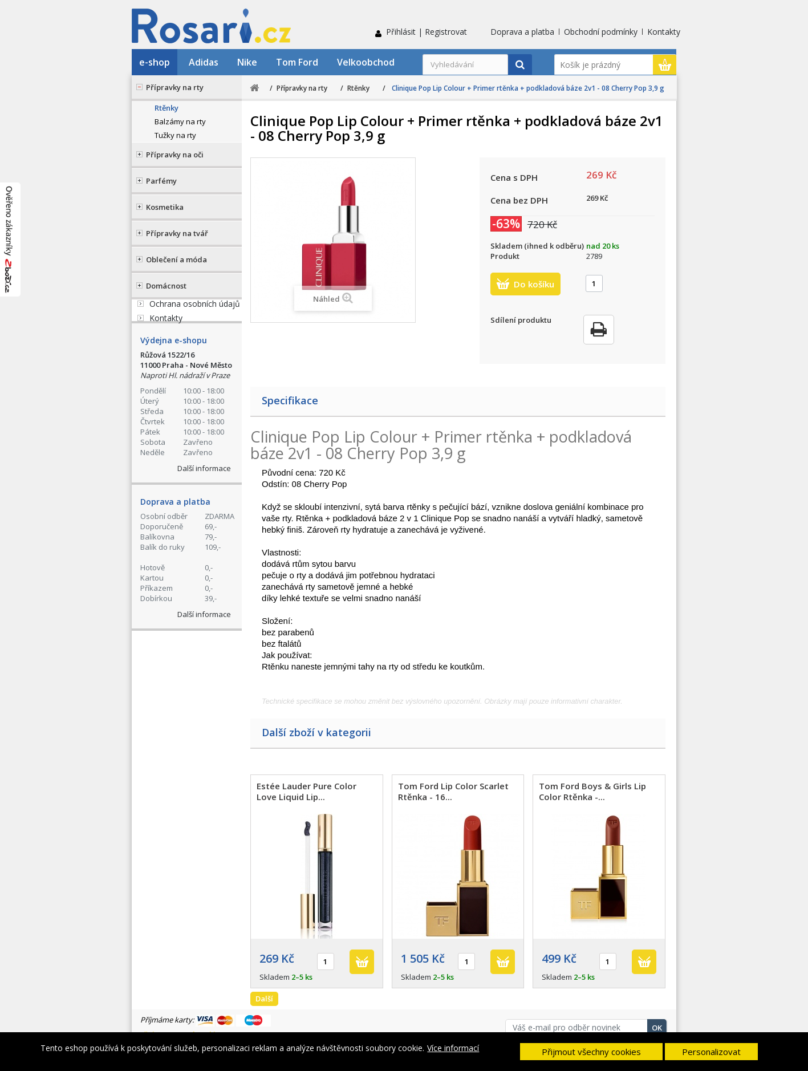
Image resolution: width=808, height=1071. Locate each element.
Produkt (504, 256)
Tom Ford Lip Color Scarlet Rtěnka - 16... (453, 791)
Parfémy (161, 181)
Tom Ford (297, 62)
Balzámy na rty (180, 121)
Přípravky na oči (175, 154)
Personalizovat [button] (711, 1051)
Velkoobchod (366, 62)
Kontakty (663, 31)
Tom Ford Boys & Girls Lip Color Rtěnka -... (592, 791)
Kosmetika (165, 207)
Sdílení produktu (520, 320)
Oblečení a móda (176, 259)
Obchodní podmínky (601, 31)
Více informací (453, 1048)
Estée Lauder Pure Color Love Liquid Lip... (306, 791)
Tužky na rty (175, 135)
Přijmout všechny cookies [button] (591, 1051)
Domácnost (166, 286)
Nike (247, 62)
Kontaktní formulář (191, 413)
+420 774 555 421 (204, 323)
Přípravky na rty (175, 87)
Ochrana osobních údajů (194, 507)
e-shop (154, 62)
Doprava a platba (522, 31)
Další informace (204, 685)
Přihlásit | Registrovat (426, 31)
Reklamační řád (177, 493)
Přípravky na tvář (177, 233)
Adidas (203, 62)
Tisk (598, 329)
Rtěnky (166, 108)
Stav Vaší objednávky (195, 368)
